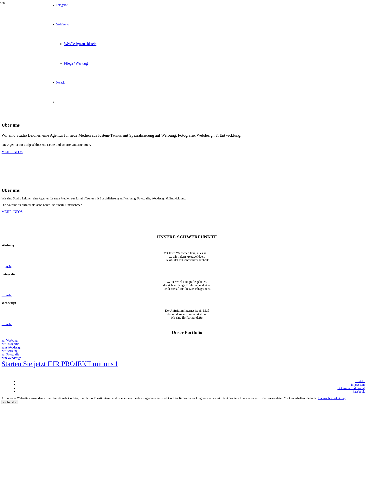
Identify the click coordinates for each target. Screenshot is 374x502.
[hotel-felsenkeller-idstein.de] (101, 500)
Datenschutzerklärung (351, 388)
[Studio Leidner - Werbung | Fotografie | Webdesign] (24, 20)
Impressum (358, 384)
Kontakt (360, 381)
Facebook (359, 391)
